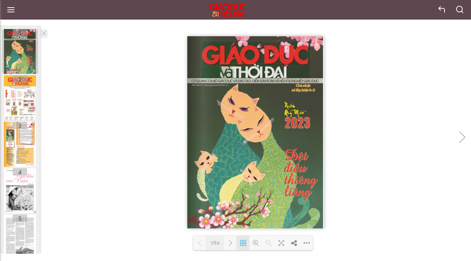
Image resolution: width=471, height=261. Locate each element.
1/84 (215, 243)
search (460, 10)
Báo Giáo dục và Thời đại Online (227, 10)
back (442, 10)
